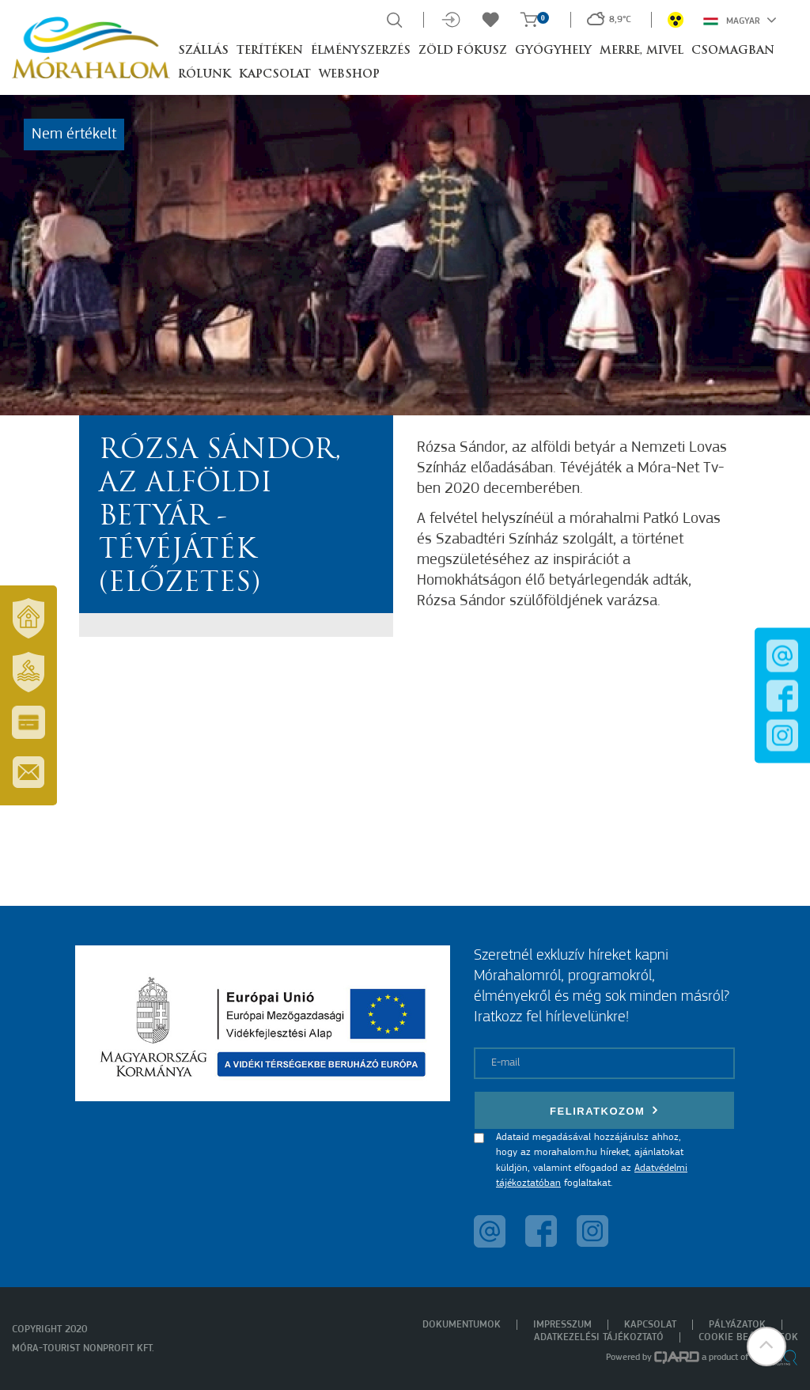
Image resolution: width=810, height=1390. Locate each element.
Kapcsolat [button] (275, 75)
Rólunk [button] (204, 75)
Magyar (740, 20)
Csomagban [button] (732, 51)
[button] (766, 1346)
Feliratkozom (604, 1110)
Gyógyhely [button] (553, 51)
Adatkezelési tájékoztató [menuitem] (599, 1337)
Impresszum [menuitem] (562, 1325)
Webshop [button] (349, 75)
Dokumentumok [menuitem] (461, 1325)
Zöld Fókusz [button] (462, 51)
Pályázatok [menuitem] (737, 1325)
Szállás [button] (203, 51)
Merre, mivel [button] (641, 51)
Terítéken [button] (270, 51)
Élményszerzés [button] (361, 51)
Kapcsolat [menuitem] (650, 1325)
